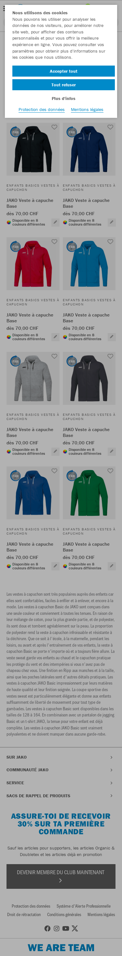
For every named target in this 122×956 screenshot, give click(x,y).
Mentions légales (87, 109)
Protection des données (42, 109)
